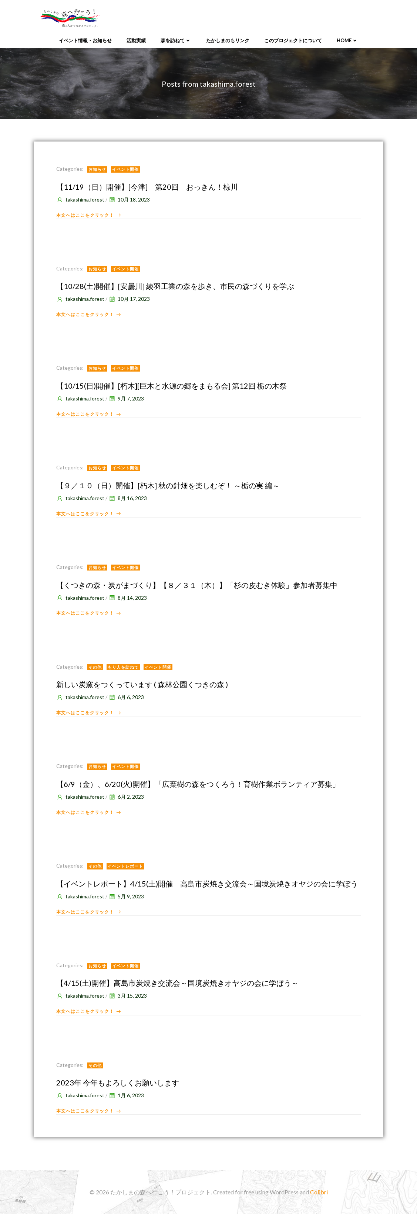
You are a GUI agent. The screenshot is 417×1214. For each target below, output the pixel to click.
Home (347, 40)
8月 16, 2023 (127, 498)
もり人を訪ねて (123, 667)
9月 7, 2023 (126, 398)
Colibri (319, 1191)
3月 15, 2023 (127, 995)
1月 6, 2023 (126, 1095)
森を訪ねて (176, 40)
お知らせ (97, 169)
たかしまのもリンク (227, 40)
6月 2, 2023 (126, 797)
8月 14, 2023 (127, 598)
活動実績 (136, 40)
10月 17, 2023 (129, 299)
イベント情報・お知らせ (85, 40)
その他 (95, 667)
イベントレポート (125, 866)
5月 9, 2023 (126, 896)
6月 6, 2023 (126, 697)
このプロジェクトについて (293, 40)
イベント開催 (125, 169)
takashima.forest (80, 199)
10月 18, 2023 (129, 199)
